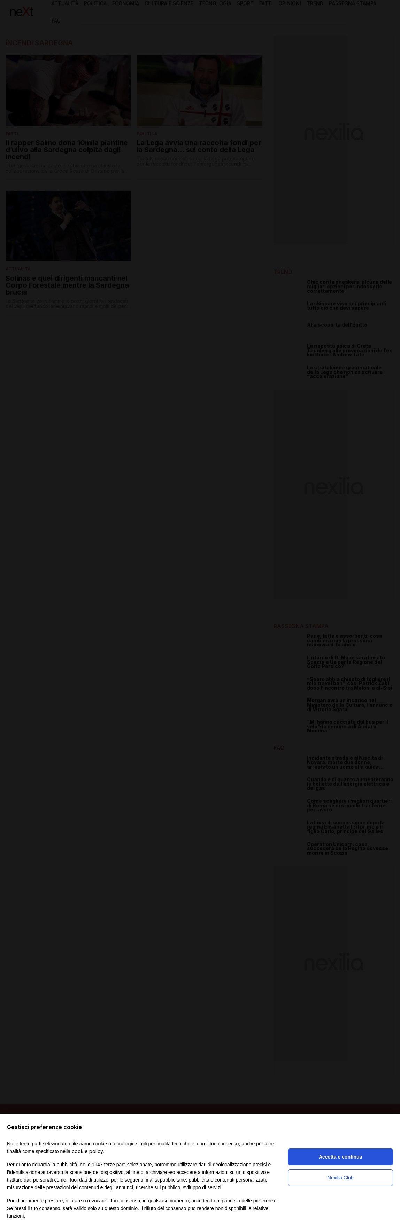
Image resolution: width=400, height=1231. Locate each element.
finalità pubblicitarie (165, 1180)
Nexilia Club (341, 1178)
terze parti (115, 1164)
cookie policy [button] (87, 1151)
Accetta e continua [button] (340, 1157)
